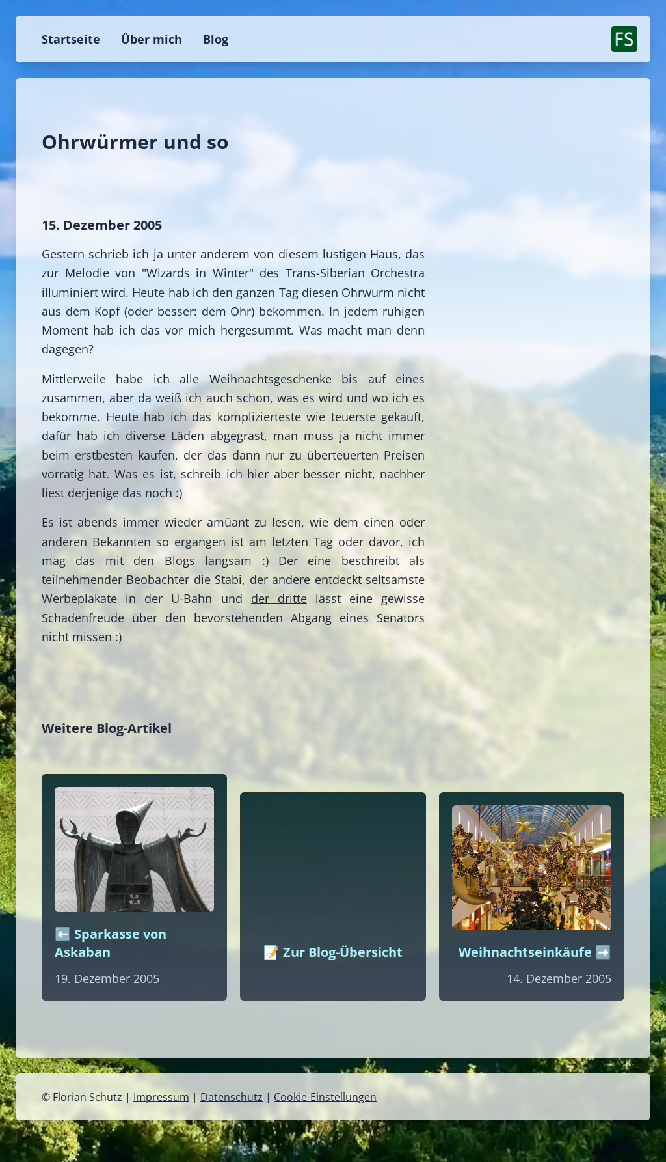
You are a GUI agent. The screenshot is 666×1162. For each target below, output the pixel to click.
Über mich (151, 39)
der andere (280, 579)
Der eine (304, 560)
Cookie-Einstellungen (325, 1097)
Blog (215, 39)
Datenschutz (231, 1097)
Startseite (71, 39)
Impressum (161, 1097)
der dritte (279, 598)
